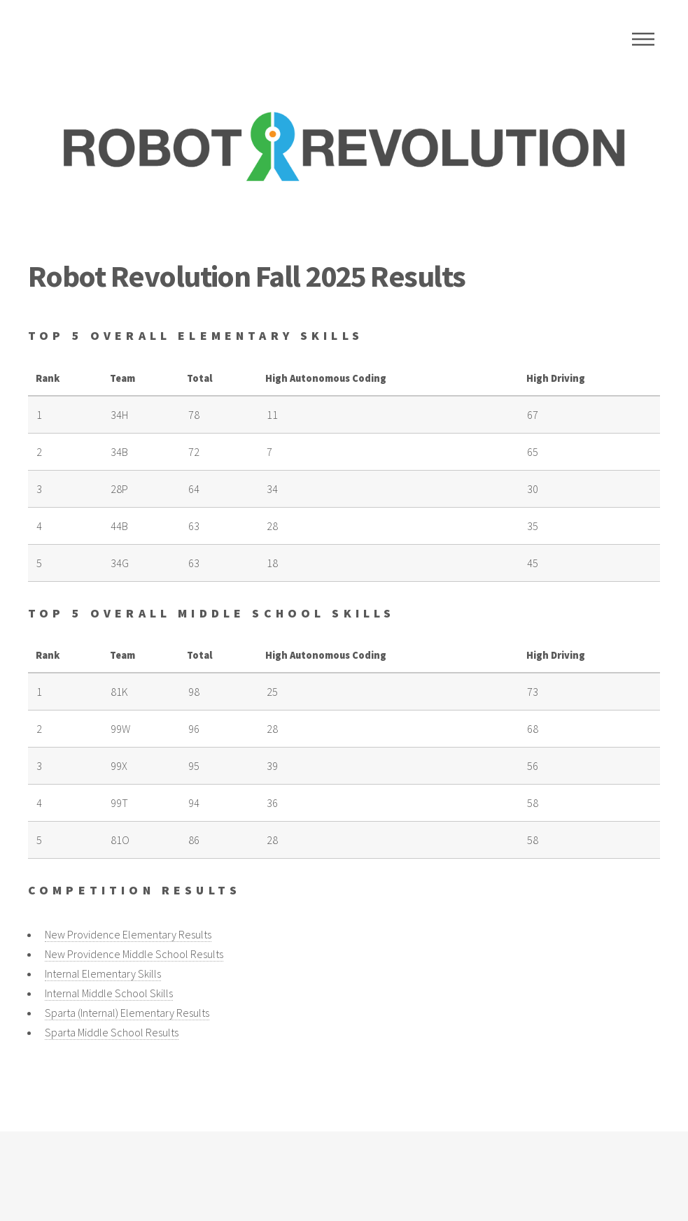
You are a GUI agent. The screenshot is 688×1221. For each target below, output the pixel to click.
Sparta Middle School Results (111, 1032)
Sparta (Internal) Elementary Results (127, 1013)
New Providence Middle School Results (134, 954)
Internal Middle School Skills (109, 993)
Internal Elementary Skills (103, 973)
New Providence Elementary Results (128, 934)
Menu (643, 39)
